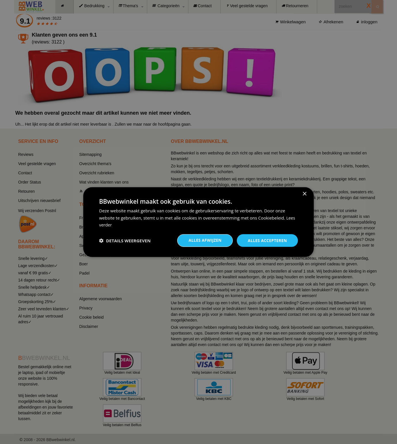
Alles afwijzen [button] (204, 240)
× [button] (304, 194)
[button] (125, 240)
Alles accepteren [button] (267, 240)
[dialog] (198, 222)
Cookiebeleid (271, 217)
